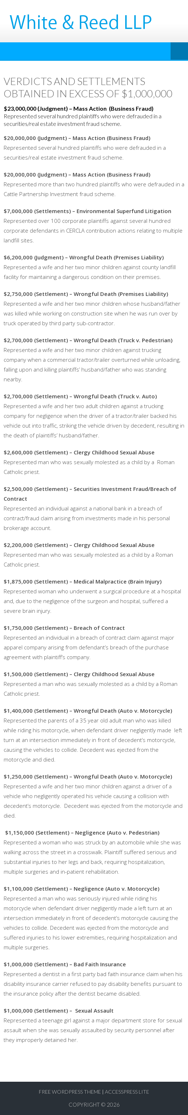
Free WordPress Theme (70, 1092)
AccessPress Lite (127, 1092)
